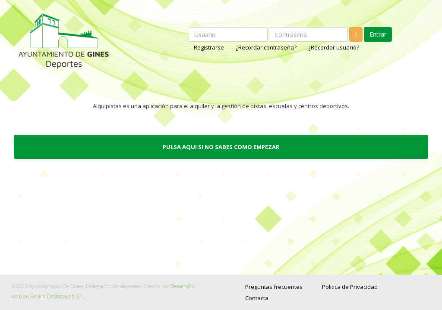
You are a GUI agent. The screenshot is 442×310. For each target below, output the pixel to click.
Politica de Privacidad (350, 287)
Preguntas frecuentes (274, 287)
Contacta (256, 298)
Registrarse (209, 47)
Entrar (377, 34)
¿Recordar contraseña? (267, 47)
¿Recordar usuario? (333, 47)
